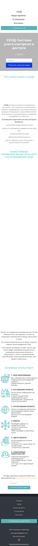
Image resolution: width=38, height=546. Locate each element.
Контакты (18, 23)
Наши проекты (18, 15)
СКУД (19, 11)
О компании (18, 19)
